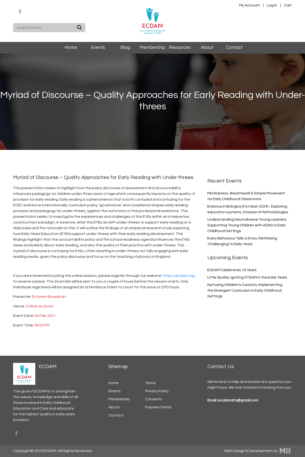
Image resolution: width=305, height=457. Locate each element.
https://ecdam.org (178, 276)
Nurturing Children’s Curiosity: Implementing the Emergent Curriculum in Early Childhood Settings (244, 290)
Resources (180, 47)
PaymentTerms (158, 407)
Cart (288, 5)
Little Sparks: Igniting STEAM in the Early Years (247, 277)
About (207, 47)
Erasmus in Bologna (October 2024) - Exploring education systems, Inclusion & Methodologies (247, 209)
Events (98, 47)
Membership (152, 47)
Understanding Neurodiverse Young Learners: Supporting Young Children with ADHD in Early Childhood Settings (247, 225)
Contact (234, 47)
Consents (153, 399)
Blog (125, 47)
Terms (150, 383)
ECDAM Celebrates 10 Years (232, 270)
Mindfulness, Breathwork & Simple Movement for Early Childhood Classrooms (246, 196)
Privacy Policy (157, 391)
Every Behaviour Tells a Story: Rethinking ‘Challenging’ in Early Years (242, 241)
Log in (272, 5)
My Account (249, 5)
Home (71, 47)
